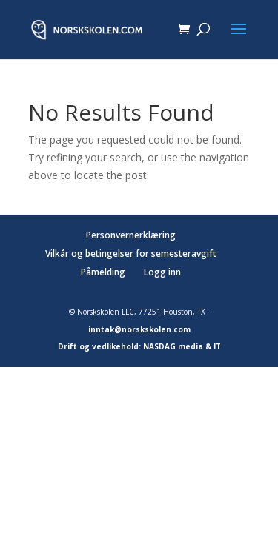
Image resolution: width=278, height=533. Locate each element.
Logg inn (162, 272)
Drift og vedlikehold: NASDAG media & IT (139, 346)
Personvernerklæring (131, 235)
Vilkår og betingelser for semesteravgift (130, 253)
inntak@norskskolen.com (139, 329)
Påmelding (103, 272)
